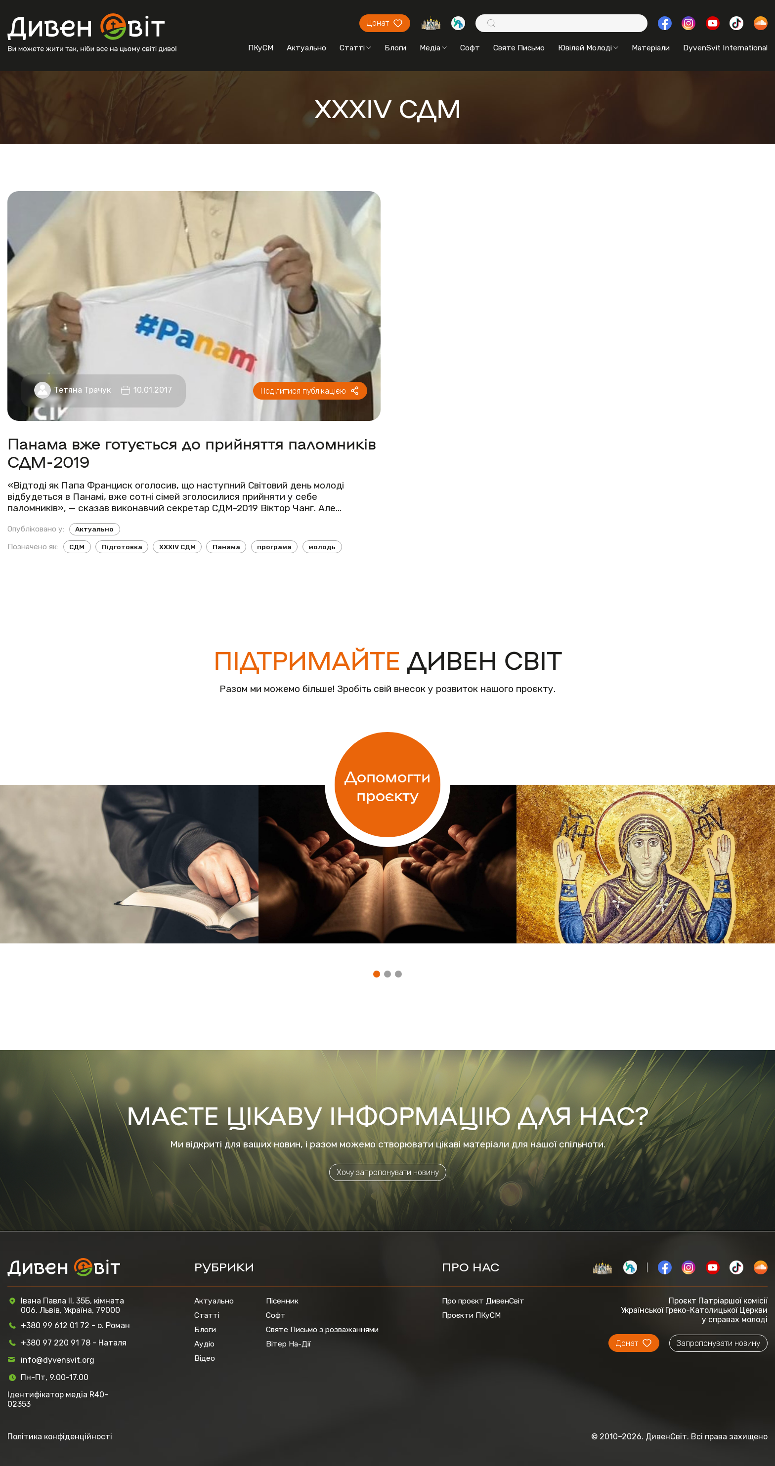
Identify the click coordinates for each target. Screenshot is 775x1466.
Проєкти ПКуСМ (471, 1315)
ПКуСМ (260, 47)
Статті (355, 47)
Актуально (306, 47)
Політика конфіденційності (59, 1436)
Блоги (395, 47)
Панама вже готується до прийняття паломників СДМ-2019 (191, 452)
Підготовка (122, 547)
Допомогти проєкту (387, 785)
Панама (226, 547)
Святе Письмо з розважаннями (322, 1329)
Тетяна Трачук (82, 390)
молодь (322, 547)
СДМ (77, 547)
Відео (204, 1358)
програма (274, 547)
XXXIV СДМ (177, 547)
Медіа (433, 47)
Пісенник (282, 1300)
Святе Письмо (519, 47)
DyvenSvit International (725, 47)
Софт (470, 47)
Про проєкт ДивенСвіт (483, 1300)
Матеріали (651, 47)
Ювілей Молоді (588, 47)
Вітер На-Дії (288, 1343)
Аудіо (204, 1343)
